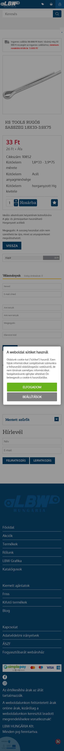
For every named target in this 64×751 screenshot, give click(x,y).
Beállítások (32, 397)
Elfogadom (32, 387)
